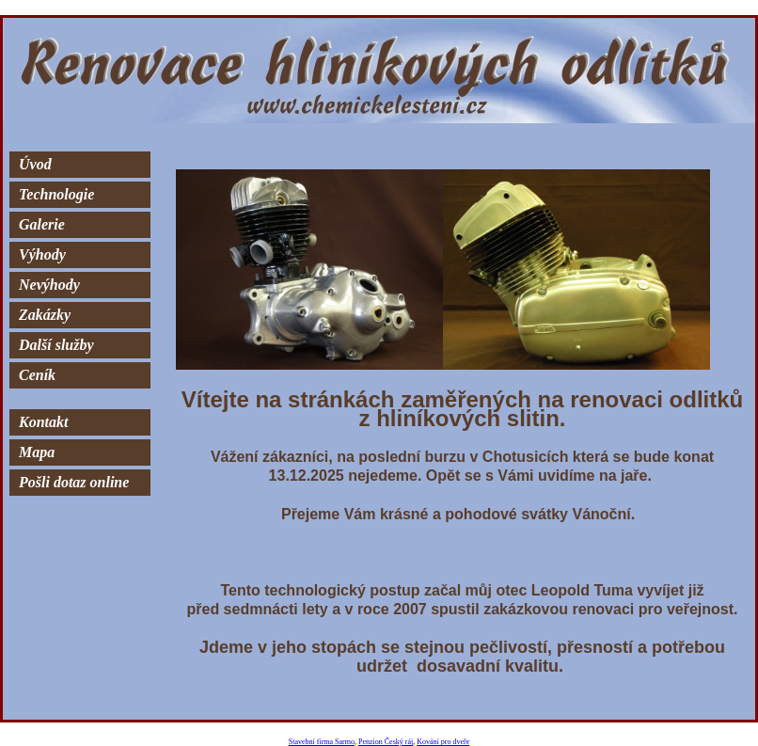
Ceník (37, 375)
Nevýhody (49, 285)
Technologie (56, 194)
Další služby (56, 345)
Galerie (42, 224)
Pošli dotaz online (74, 482)
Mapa (37, 452)
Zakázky (45, 315)
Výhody (42, 254)
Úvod (35, 164)
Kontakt (43, 422)
